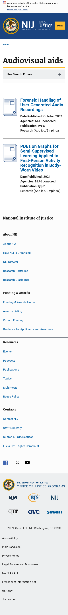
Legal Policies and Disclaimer (20, 564)
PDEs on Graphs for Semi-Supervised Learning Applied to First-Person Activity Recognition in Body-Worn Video (40, 158)
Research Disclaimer (16, 280)
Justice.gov (9, 599)
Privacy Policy (10, 555)
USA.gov (7, 590)
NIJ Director (10, 262)
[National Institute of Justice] (54, 500)
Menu (60, 25)
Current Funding (13, 320)
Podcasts (9, 360)
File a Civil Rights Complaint (21, 446)
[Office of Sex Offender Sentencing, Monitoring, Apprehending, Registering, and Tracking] (55, 514)
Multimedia (10, 387)
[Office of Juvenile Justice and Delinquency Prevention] (13, 515)
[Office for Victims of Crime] (34, 514)
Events (7, 351)
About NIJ (9, 244)
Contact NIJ (10, 419)
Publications (11, 369)
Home (6, 44)
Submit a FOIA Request (18, 437)
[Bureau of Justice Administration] (13, 500)
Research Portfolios (15, 271)
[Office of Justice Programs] (11, 26)
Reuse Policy (11, 396)
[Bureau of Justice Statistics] (34, 503)
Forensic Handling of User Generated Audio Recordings (41, 105)
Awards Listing (12, 311)
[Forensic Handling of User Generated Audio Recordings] (10, 115)
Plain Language (11, 547)
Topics (7, 378)
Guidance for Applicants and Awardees (28, 329)
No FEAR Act (10, 573)
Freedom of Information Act (19, 582)
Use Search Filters (19, 74)
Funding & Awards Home (19, 302)
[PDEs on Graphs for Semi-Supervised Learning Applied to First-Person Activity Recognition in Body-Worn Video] (10, 161)
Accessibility (10, 538)
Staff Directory (12, 428)
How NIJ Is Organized (17, 253)
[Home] (37, 25)
